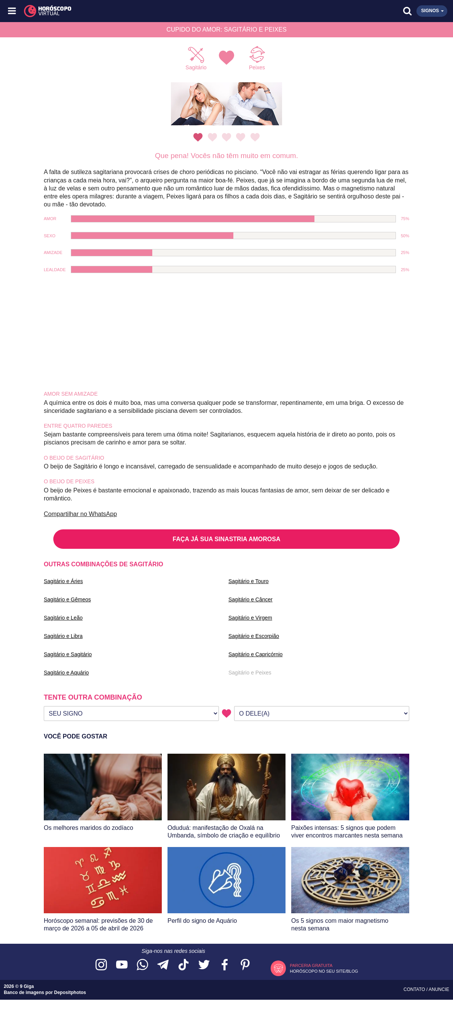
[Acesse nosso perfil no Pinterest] (245, 965)
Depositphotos (70, 992)
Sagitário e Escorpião (253, 636)
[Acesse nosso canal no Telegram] (162, 965)
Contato (415, 989)
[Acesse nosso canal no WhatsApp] (142, 965)
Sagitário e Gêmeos (67, 599)
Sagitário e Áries (63, 581)
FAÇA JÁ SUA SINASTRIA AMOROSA (227, 539)
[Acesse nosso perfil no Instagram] (101, 965)
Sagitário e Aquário (66, 673)
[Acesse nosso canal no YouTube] (121, 965)
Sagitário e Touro (248, 581)
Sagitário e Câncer (250, 599)
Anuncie (439, 989)
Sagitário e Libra (63, 636)
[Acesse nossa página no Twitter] (204, 965)
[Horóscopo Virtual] (120, 11)
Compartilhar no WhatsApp (80, 514)
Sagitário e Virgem (250, 618)
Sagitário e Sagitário (68, 654)
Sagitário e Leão (63, 618)
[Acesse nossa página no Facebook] (224, 965)
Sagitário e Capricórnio (255, 654)
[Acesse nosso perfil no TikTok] (183, 965)
